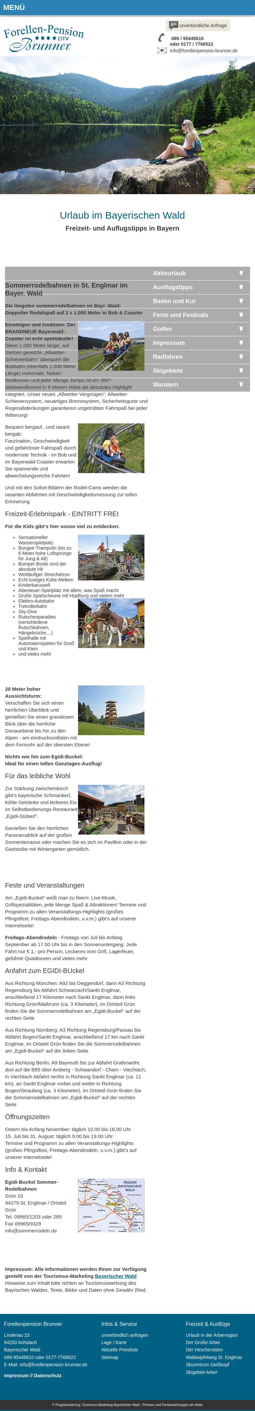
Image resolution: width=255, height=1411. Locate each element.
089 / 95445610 (187, 38)
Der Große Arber (203, 1342)
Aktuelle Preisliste (119, 1349)
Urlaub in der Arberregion (212, 1335)
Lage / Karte (114, 1342)
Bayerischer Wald (115, 1276)
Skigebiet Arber (201, 1372)
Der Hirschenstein (204, 1349)
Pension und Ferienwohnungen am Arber (172, 1405)
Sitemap (109, 1357)
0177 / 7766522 (197, 44)
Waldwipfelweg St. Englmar (214, 1357)
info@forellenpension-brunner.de (196, 50)
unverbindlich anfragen (124, 1335)
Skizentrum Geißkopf (207, 1364)
